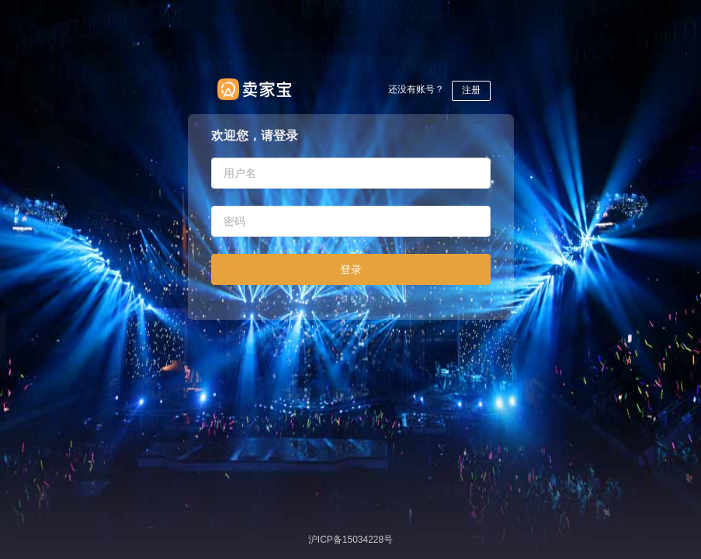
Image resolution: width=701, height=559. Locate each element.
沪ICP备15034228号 (350, 539)
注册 (471, 90)
